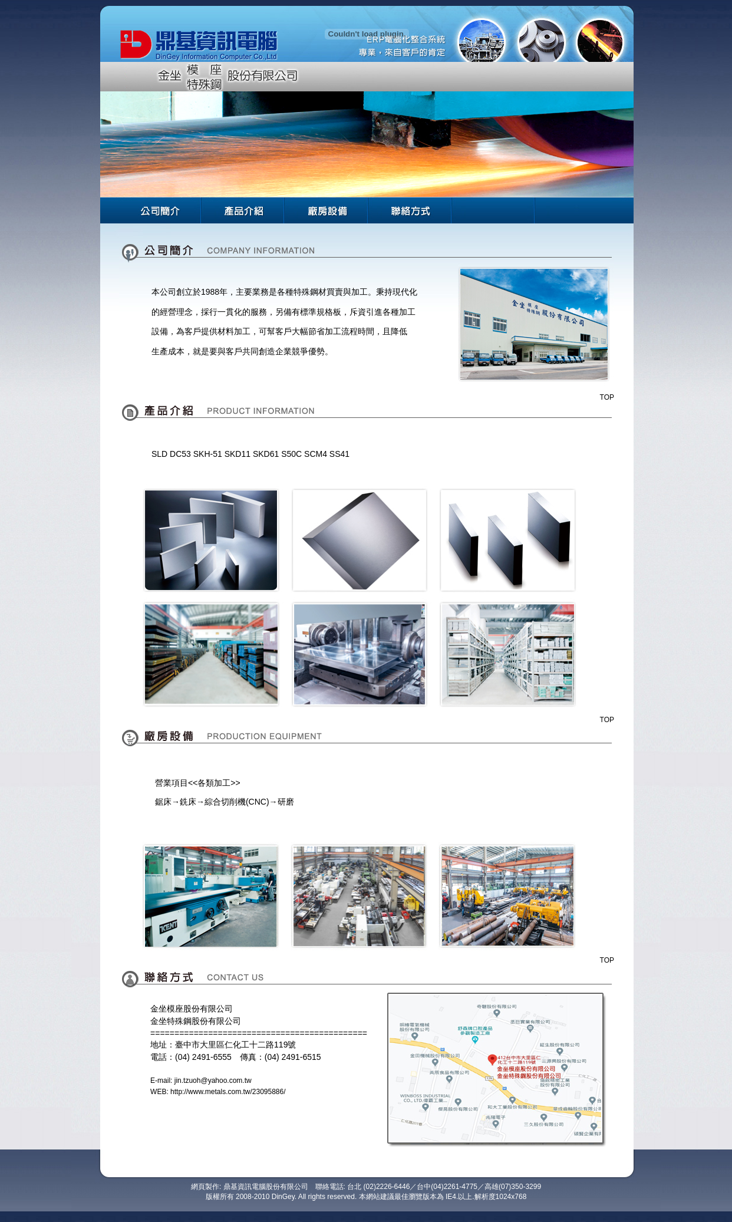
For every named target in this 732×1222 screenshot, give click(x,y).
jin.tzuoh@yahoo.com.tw (213, 1080)
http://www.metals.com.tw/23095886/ (227, 1092)
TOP (607, 397)
